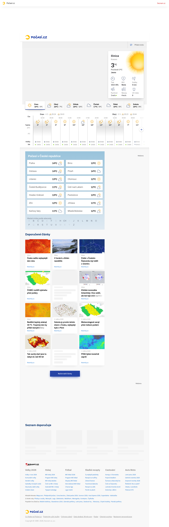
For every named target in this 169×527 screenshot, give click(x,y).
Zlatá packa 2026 (72, 495)
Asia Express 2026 (94, 495)
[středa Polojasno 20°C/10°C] (74, 105)
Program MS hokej (51, 478)
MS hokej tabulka (50, 481)
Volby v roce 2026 (31, 475)
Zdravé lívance (90, 481)
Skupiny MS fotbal (71, 481)
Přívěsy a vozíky (39, 498)
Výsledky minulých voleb (33, 484)
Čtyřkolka (91, 498)
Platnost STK (129, 490)
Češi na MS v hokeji (51, 484)
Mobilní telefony (45, 502)
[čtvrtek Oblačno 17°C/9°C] (94, 105)
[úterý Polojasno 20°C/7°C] (55, 105)
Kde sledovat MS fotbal (72, 484)
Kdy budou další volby (32, 487)
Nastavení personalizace (122, 517)
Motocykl (48, 498)
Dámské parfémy (69, 502)
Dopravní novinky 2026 (132, 481)
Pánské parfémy (116, 502)
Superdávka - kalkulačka (109, 495)
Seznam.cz (161, 3)
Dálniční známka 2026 (132, 478)
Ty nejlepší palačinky (91, 475)
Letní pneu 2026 (130, 475)
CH (64, 221)
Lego (54, 498)
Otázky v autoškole (131, 487)
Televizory (96, 502)
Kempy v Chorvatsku (112, 475)
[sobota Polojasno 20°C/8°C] (134, 105)
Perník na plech (90, 490)
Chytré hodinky (105, 502)
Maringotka (76, 498)
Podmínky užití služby (51, 517)
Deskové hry (88, 502)
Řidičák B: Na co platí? (132, 484)
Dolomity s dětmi (110, 490)
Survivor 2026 (83, 495)
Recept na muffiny (91, 478)
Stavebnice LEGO (57, 502)
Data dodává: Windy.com (83, 517)
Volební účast (29, 490)
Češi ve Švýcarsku (111, 484)
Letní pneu (79, 502)
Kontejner (84, 498)
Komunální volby (30, 478)
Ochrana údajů (66, 517)
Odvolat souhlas (106, 517)
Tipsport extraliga (50, 490)
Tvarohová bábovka (91, 484)
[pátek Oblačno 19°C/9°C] (114, 105)
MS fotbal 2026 (70, 475)
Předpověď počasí (50, 495)
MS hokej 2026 (50, 475)
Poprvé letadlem (110, 478)
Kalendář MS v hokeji (52, 487)
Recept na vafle (90, 487)
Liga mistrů (69, 490)
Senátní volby (29, 481)
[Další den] (141, 129)
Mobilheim (68, 498)
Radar (96, 517)
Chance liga (69, 487)
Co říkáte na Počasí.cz (33, 517)
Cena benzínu (60, 495)
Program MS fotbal (71, 478)
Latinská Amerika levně (112, 487)
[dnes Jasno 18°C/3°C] (35, 105)
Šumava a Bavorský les (112, 481)
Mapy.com (39, 495)
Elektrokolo (60, 498)
